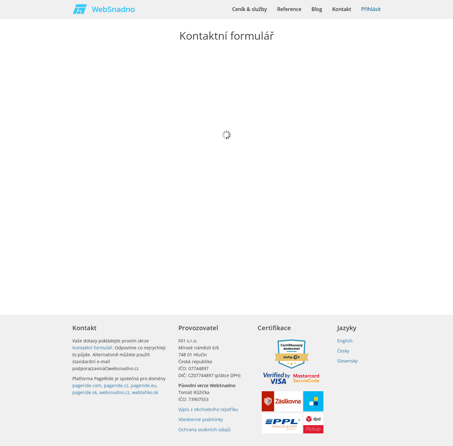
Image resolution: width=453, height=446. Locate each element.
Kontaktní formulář (92, 348)
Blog (316, 9)
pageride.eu (143, 385)
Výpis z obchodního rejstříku (208, 409)
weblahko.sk (145, 392)
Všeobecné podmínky (200, 419)
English (345, 341)
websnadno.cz (114, 392)
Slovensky (347, 361)
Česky (343, 351)
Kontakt (341, 9)
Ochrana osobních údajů (204, 429)
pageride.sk (84, 392)
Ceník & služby (249, 9)
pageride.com (86, 385)
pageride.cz (116, 385)
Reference (289, 9)
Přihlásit (371, 9)
